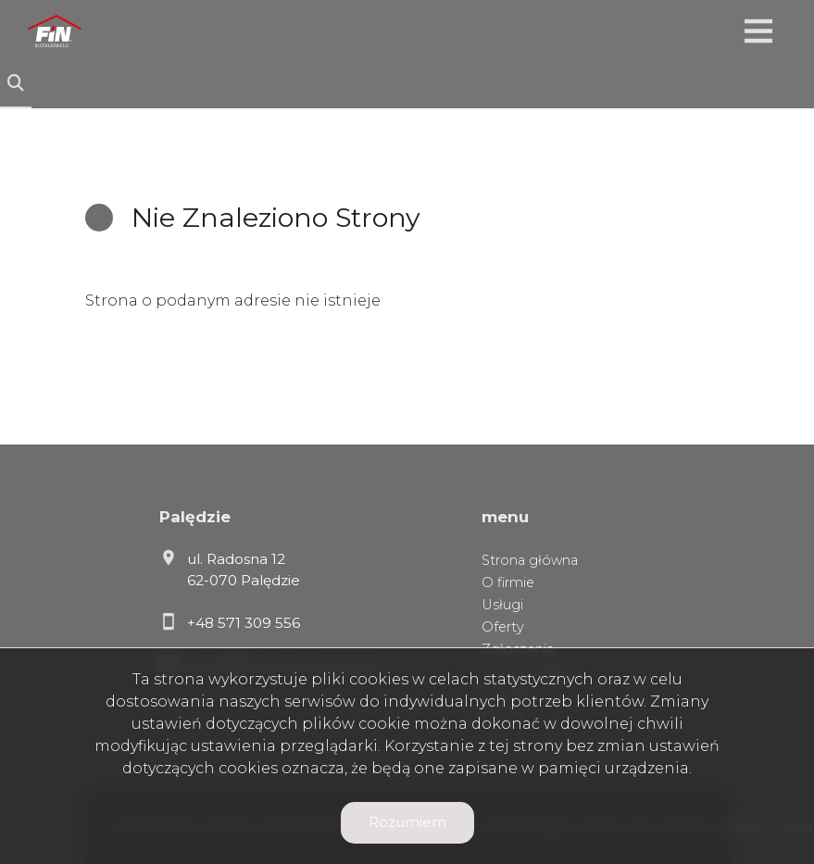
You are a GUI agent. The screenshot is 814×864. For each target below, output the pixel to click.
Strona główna (530, 560)
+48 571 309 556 (243, 623)
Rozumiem (407, 822)
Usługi (502, 604)
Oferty (503, 627)
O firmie (508, 582)
